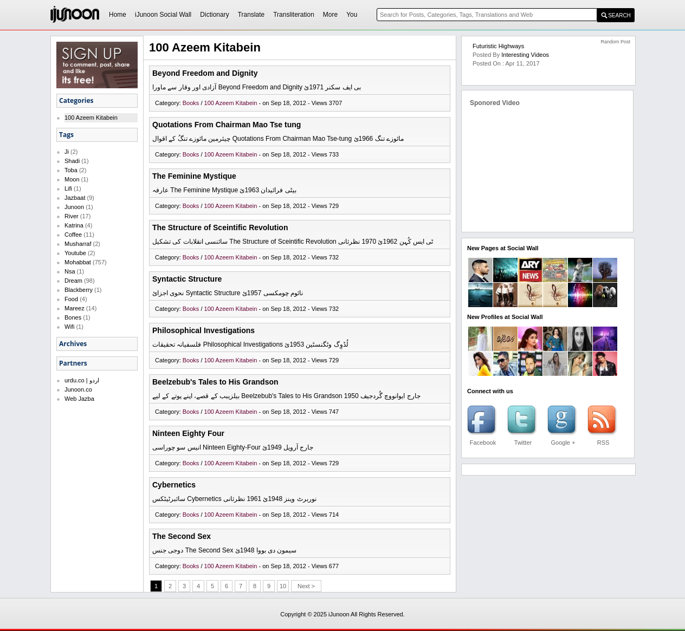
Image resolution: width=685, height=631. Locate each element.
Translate (251, 14)
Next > (306, 586)
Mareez (74, 308)
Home (117, 14)
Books (192, 103)
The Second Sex (181, 536)
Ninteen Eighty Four (188, 433)
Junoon (74, 207)
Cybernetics (174, 484)
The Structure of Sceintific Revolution (220, 227)
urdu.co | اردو (81, 380)
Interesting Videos (525, 54)
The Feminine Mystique (194, 176)
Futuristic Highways (498, 46)
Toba (70, 170)
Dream (73, 280)
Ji (66, 151)
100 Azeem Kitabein (91, 117)
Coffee (73, 234)
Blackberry (78, 290)
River (71, 216)
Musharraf (78, 243)
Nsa (69, 271)
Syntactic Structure (187, 279)
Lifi (68, 188)
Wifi (69, 326)
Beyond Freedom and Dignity (204, 73)
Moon (72, 179)
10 (283, 586)
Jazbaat (75, 197)
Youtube (75, 253)
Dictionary (214, 14)
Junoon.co (78, 389)
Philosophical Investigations (203, 330)
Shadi (72, 161)
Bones (72, 317)
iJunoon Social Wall (163, 14)
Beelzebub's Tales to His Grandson (215, 382)
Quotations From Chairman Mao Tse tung (226, 124)
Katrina (73, 225)
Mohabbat (77, 262)
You (351, 14)
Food (71, 299)
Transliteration (293, 14)
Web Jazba (79, 398)
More (330, 14)
